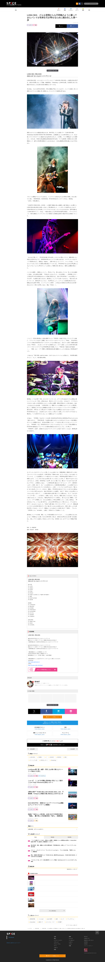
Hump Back (32, 922)
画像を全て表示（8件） (52, 70)
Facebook (11, 937)
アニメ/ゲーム (70, 919)
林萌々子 (40, 922)
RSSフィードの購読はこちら (53, 716)
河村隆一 (39, 757)
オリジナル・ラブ (49, 922)
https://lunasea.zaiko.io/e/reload (35, 665)
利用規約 (86, 943)
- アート (55, 945)
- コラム (70, 943)
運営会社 (86, 936)
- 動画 (70, 936)
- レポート (71, 942)
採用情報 (86, 942)
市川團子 (59, 922)
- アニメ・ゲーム (57, 943)
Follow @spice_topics (40, 729)
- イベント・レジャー (58, 940)
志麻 (56, 919)
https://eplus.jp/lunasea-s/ (34, 662)
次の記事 (74, 749)
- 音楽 (55, 936)
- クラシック (56, 942)
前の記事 (31, 749)
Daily (35, 837)
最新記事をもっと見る (72, 869)
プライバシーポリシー (88, 945)
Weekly (52, 837)
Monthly (69, 837)
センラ (62, 919)
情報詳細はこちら (46, 669)
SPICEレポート (43, 760)
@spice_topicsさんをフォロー (13, 942)
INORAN (58, 757)
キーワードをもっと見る (71, 925)
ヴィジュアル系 (33, 760)
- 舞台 (55, 938)
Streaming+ (53, 760)
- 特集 (70, 945)
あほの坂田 (49, 919)
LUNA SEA (32, 757)
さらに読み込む (56, 910)
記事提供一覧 (86, 938)
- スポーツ (56, 947)
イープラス (30, 928)
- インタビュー (71, 940)
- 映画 (55, 949)
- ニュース (71, 938)
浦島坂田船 (32, 919)
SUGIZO (51, 757)
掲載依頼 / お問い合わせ (89, 940)
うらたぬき (40, 919)
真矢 (65, 757)
